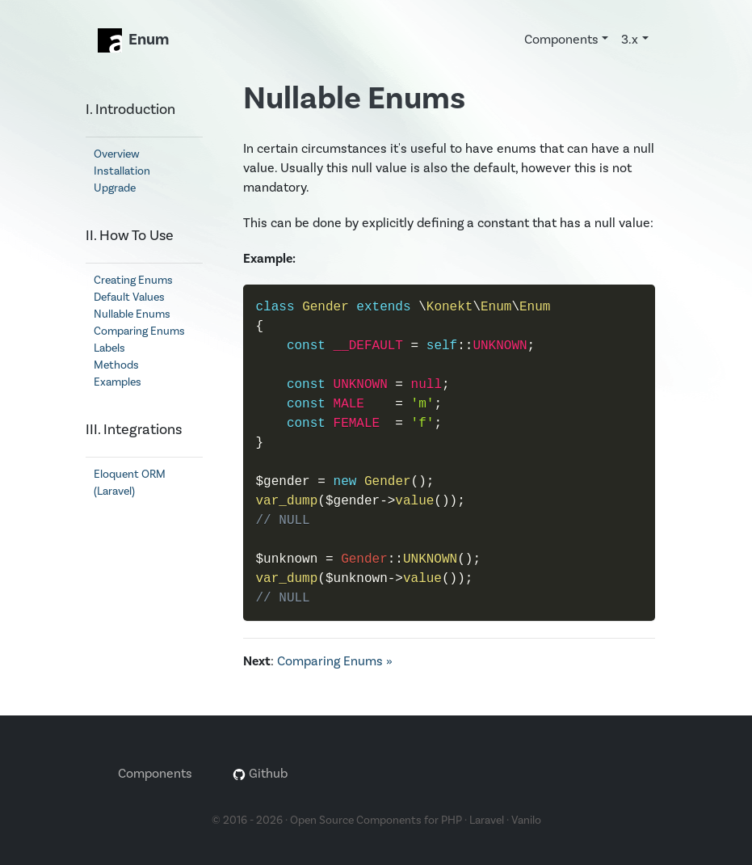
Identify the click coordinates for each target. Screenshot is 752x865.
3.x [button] (629, 39)
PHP (451, 820)
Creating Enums (133, 280)
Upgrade (115, 188)
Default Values (129, 297)
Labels (109, 348)
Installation (122, 171)
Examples (117, 382)
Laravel (486, 820)
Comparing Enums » (335, 661)
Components (155, 773)
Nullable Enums (132, 314)
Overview (117, 154)
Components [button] (561, 39)
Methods (116, 365)
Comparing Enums (139, 331)
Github (260, 773)
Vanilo (526, 820)
